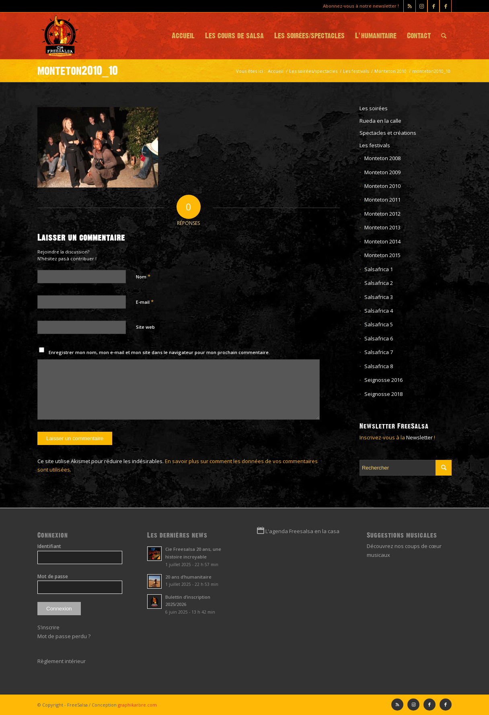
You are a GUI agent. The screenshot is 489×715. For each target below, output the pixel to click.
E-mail (145, 301)
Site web (145, 327)
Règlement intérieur (61, 661)
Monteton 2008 (382, 158)
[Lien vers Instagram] (421, 6)
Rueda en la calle (380, 120)
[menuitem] (183, 35)
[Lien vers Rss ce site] (409, 6)
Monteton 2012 (382, 213)
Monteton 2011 (382, 199)
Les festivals (375, 145)
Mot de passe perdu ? (63, 636)
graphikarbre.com (137, 705)
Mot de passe (52, 576)
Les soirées (374, 108)
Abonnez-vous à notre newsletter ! (361, 6)
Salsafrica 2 (378, 282)
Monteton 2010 (382, 186)
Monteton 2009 (382, 172)
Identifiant (49, 546)
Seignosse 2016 (383, 379)
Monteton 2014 (382, 241)
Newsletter (419, 437)
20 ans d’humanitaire (188, 577)
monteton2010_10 (77, 71)
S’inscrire (48, 627)
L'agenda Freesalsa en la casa (302, 531)
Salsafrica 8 (378, 366)
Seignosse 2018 (383, 394)
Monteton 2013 (382, 227)
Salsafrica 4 (378, 310)
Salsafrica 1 (378, 269)
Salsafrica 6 (378, 338)
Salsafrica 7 (378, 352)
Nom (143, 276)
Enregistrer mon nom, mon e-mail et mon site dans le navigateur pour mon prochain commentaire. (159, 352)
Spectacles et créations (388, 132)
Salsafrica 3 (378, 297)
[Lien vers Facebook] (445, 6)
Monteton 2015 (382, 255)
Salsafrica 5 (378, 324)
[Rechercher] (444, 35)
